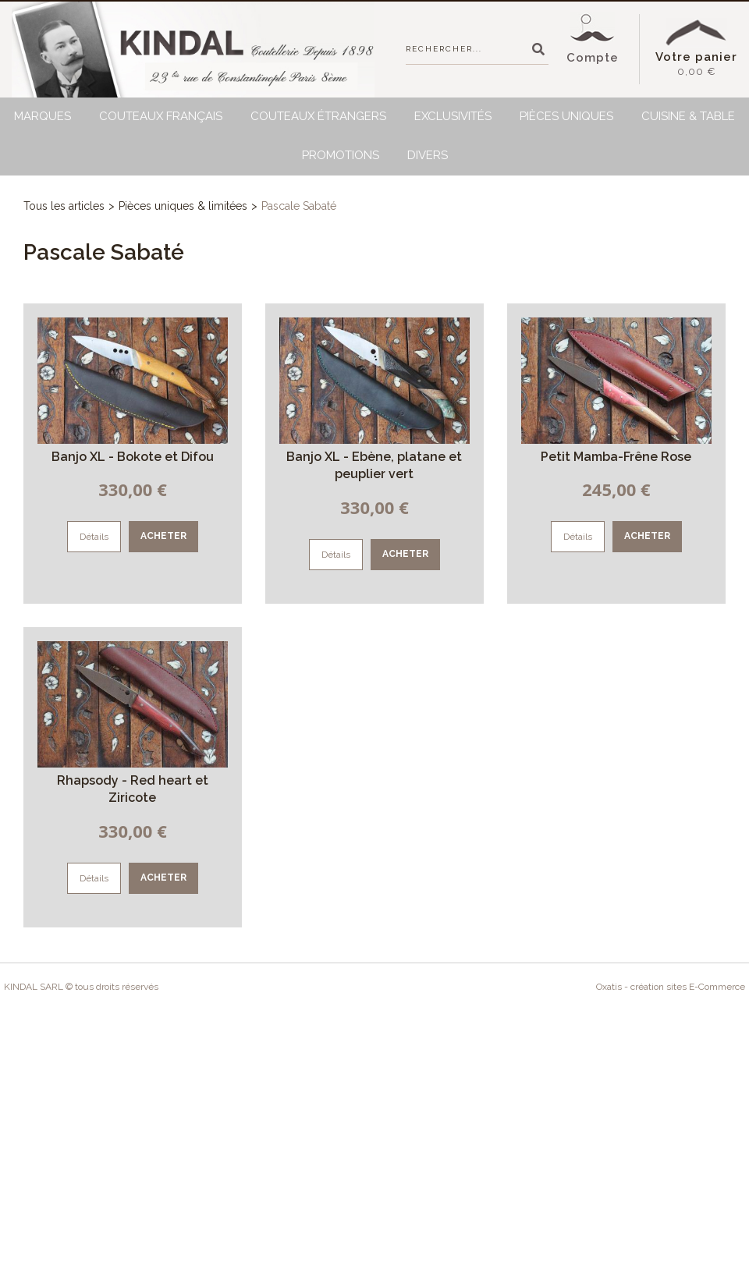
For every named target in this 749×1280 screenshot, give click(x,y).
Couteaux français (160, 116)
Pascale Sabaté (298, 206)
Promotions (340, 155)
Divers (427, 155)
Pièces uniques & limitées (183, 206)
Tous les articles (64, 206)
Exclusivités (453, 116)
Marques (42, 116)
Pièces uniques (566, 116)
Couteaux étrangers (318, 116)
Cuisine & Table (688, 116)
